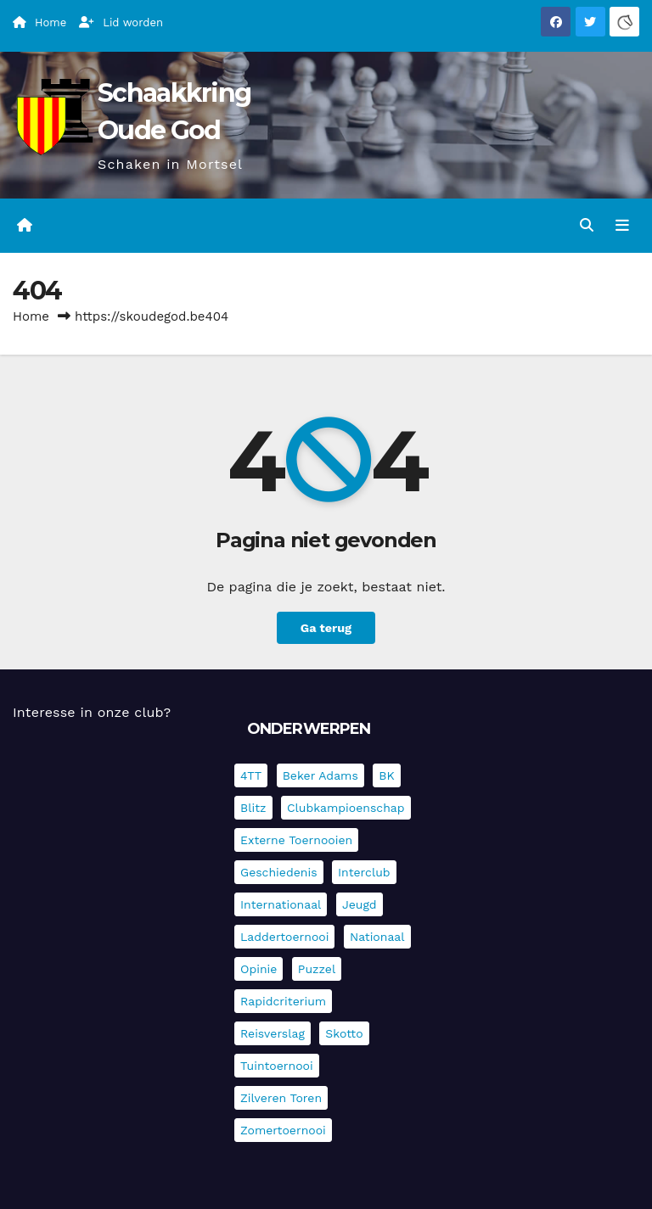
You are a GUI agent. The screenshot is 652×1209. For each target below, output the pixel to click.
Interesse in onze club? (92, 712)
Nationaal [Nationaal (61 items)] (377, 936)
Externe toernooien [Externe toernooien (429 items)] (296, 840)
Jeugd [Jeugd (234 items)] (359, 904)
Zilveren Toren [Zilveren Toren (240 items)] (281, 1098)
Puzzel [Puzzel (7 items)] (316, 969)
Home (31, 316)
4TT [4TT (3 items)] (250, 775)
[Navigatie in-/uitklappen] (622, 225)
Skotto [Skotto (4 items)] (344, 1033)
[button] (586, 225)
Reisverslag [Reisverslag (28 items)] (272, 1033)
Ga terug (326, 628)
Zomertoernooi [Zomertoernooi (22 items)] (283, 1130)
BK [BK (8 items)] (386, 775)
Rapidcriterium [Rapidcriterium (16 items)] (283, 1001)
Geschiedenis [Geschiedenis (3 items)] (279, 872)
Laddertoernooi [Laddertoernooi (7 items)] (284, 936)
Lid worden (121, 22)
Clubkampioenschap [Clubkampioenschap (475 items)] (346, 807)
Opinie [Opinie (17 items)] (258, 969)
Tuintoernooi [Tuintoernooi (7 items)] (276, 1065)
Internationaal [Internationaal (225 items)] (280, 904)
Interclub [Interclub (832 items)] (364, 872)
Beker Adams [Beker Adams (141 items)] (320, 775)
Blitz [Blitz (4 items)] (253, 807)
